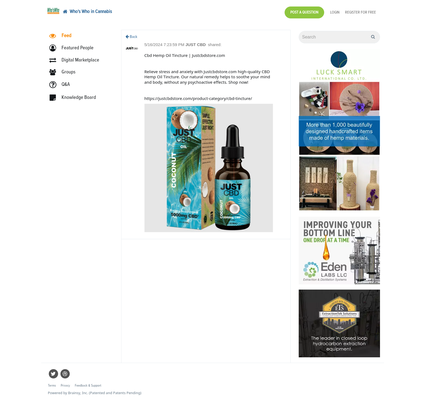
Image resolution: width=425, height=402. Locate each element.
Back (131, 37)
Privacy (65, 385)
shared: (214, 44)
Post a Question (304, 12)
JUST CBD (196, 44)
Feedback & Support (88, 385)
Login (335, 12)
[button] (74, 48)
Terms (52, 385)
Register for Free (360, 12)
